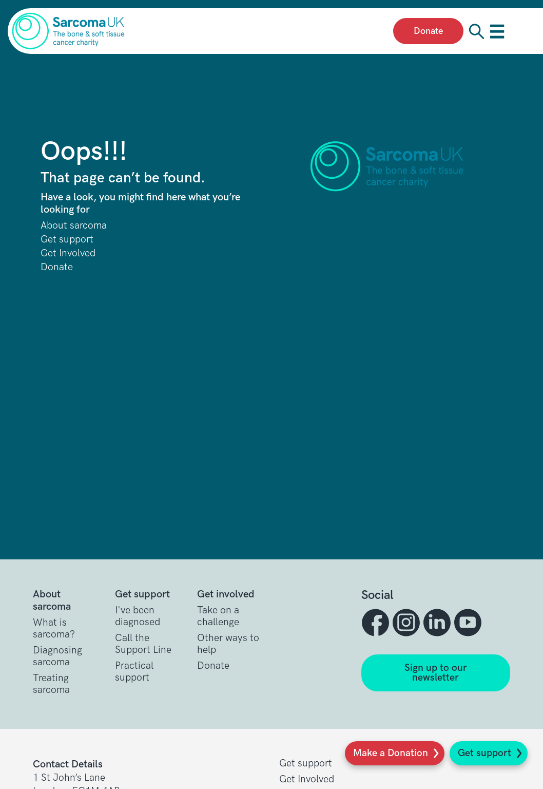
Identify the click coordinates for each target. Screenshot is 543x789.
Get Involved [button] (306, 779)
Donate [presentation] (428, 31)
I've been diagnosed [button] (137, 616)
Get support (484, 753)
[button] (376, 622)
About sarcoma (74, 226)
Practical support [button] (134, 672)
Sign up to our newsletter (435, 673)
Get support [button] (305, 763)
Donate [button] (213, 666)
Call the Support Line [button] (143, 644)
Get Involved (68, 253)
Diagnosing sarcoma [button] (57, 656)
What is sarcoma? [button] (54, 629)
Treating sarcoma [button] (51, 684)
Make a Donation (390, 753)
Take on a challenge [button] (218, 616)
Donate (57, 267)
